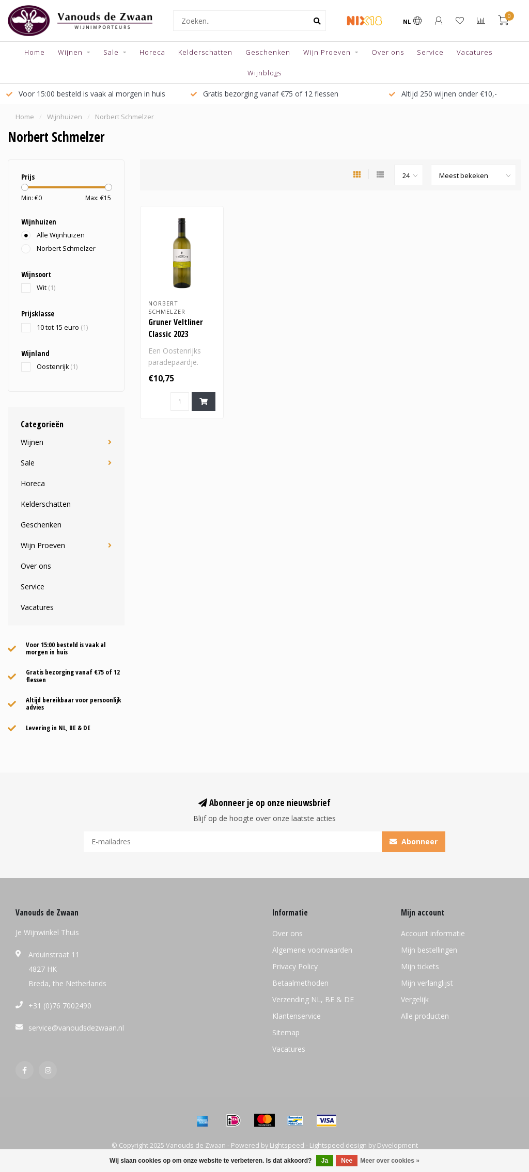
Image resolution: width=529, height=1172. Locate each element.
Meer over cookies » (389, 1160)
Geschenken (267, 52)
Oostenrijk (57, 366)
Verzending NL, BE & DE (313, 999)
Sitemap (286, 1032)
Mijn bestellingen (429, 950)
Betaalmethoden (300, 983)
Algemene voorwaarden (312, 950)
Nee (346, 1160)
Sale (111, 52)
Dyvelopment (397, 1145)
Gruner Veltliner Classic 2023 (175, 328)
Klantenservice (296, 1016)
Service (430, 52)
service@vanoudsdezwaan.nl (76, 1028)
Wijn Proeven (327, 52)
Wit (46, 287)
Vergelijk (415, 999)
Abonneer (414, 841)
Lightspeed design (338, 1145)
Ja (324, 1160)
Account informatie (433, 933)
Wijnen (70, 52)
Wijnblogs (264, 72)
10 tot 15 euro (62, 327)
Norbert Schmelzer (66, 248)
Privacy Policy (295, 966)
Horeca (152, 52)
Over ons (387, 52)
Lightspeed (287, 1145)
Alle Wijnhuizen (61, 235)
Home (34, 52)
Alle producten (425, 1016)
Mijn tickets (420, 966)
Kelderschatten (205, 52)
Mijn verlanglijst (427, 983)
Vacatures (474, 52)
